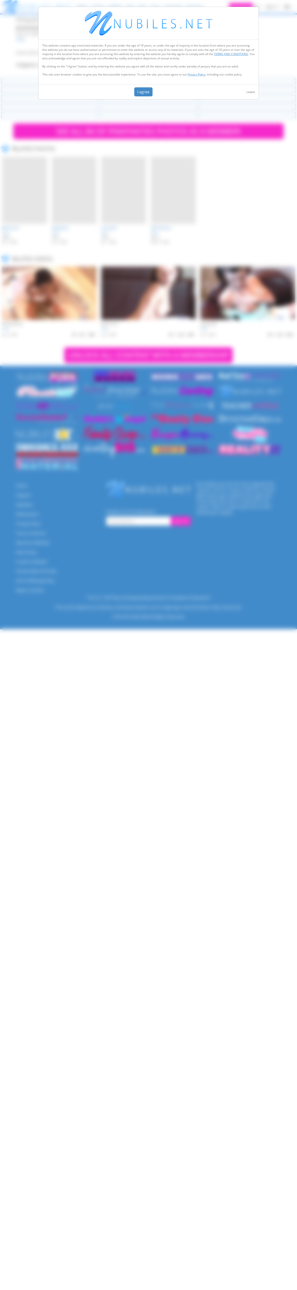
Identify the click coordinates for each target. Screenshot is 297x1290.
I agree (143, 91)
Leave (250, 92)
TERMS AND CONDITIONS (231, 54)
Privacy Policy (196, 74)
